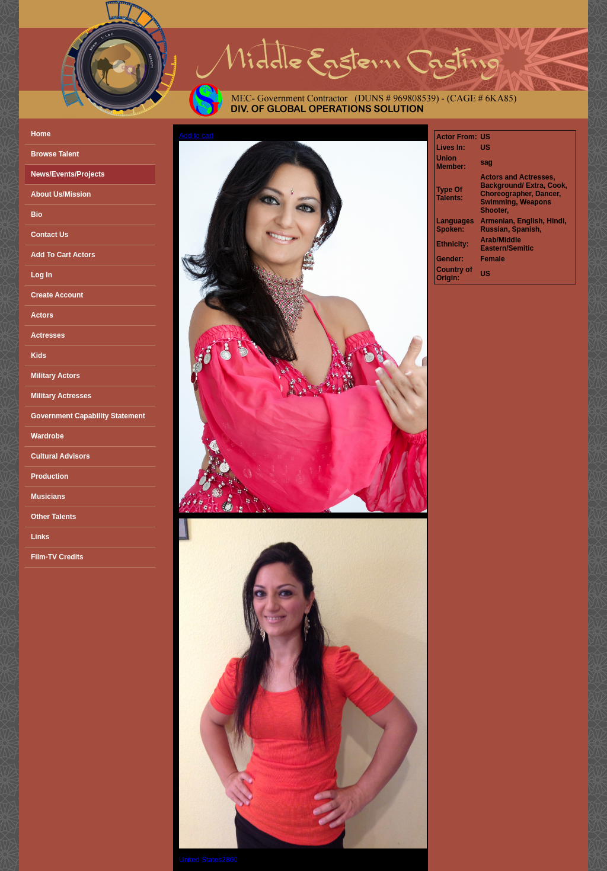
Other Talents (53, 517)
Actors (42, 315)
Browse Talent (55, 154)
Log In (41, 275)
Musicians (48, 496)
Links (40, 537)
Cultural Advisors (60, 456)
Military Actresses (61, 396)
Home (40, 134)
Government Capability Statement (88, 416)
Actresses (48, 335)
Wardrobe (47, 436)
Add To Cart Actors (63, 255)
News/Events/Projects (68, 174)
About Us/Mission (61, 194)
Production (49, 476)
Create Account (57, 295)
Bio (36, 214)
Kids (38, 355)
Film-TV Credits (57, 557)
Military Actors (55, 376)
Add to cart (196, 136)
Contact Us (49, 234)
